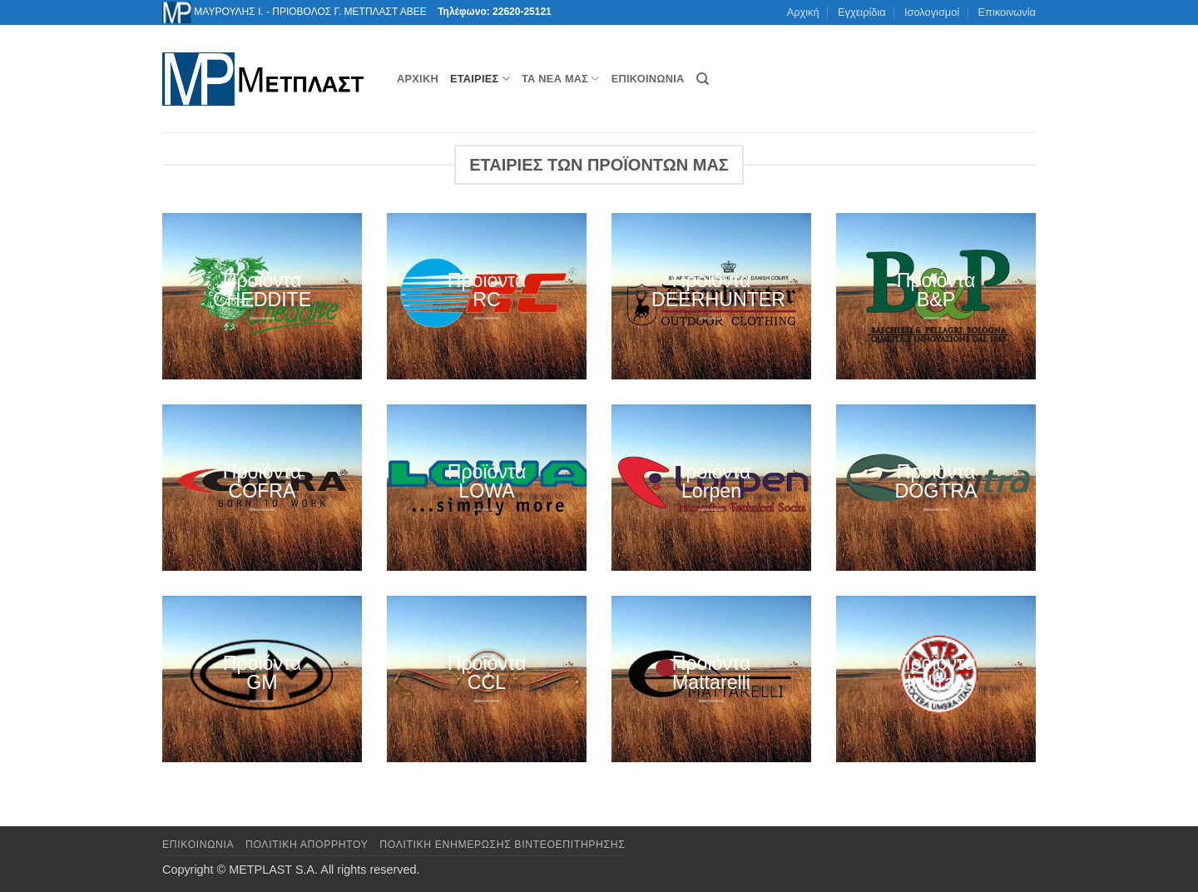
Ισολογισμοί (931, 12)
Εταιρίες (480, 79)
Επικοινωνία (1007, 12)
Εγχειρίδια (862, 12)
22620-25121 (522, 11)
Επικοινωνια (198, 844)
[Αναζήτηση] (702, 79)
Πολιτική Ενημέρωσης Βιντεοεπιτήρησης (502, 844)
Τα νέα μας (561, 79)
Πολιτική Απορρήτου (307, 844)
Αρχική (803, 12)
